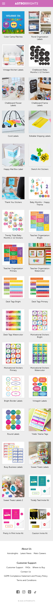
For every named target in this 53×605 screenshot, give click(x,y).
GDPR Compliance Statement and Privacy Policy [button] (25, 576)
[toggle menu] (3, 3)
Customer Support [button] (14, 567)
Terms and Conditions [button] (26, 580)
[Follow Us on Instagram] (23, 592)
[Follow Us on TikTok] (35, 592)
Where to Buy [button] (39, 567)
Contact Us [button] (26, 572)
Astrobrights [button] (12, 553)
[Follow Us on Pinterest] (29, 592)
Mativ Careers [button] (40, 553)
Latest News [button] (25, 553)
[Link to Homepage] (26, 3)
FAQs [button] (27, 567)
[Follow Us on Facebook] (18, 592)
